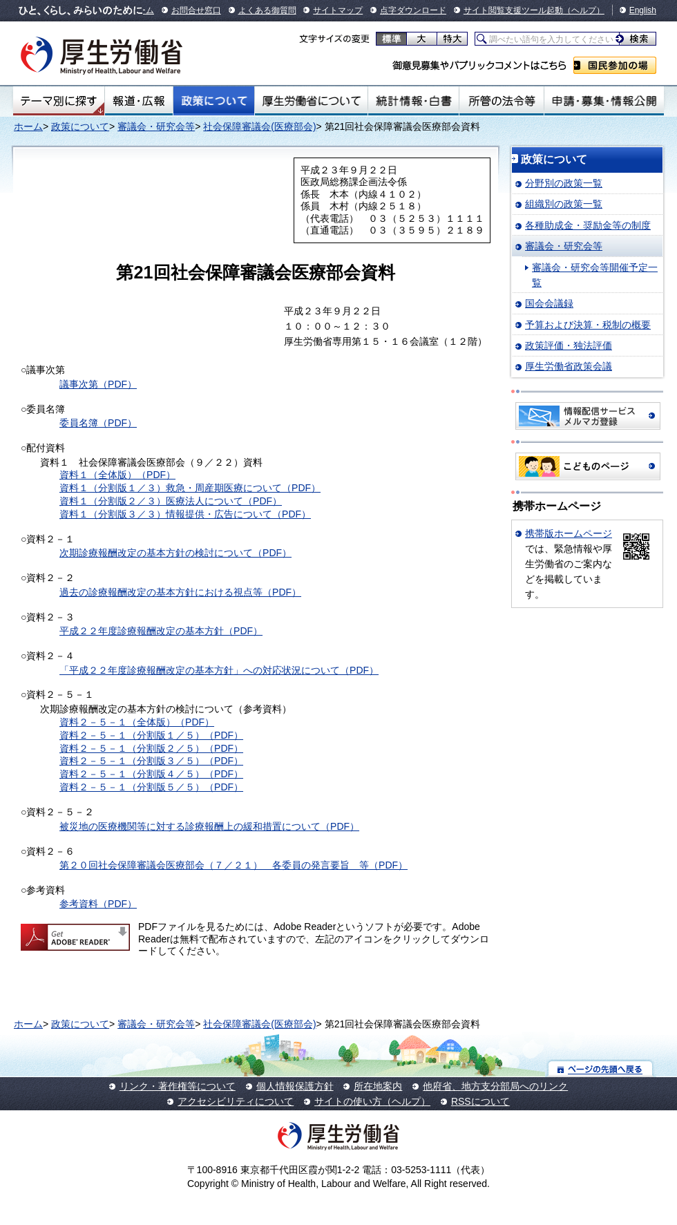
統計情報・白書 (413, 100)
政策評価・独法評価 (568, 345)
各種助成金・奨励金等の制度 (588, 225)
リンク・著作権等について (178, 1086)
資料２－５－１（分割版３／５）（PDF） (151, 760)
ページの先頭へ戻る (600, 1068)
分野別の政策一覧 (563, 183)
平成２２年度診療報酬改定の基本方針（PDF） (161, 630)
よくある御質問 (267, 10)
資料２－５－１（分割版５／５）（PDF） (151, 786)
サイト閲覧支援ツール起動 (513, 10)
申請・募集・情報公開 (604, 100)
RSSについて (480, 1101)
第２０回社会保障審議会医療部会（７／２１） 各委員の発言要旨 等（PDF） (233, 865)
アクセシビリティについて (236, 1101)
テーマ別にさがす (59, 101)
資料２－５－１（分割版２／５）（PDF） (151, 748)
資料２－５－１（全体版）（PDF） (136, 722)
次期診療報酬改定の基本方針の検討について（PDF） (175, 552)
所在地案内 (378, 1086)
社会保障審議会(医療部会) (259, 126)
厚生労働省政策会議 (568, 366)
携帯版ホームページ (568, 533)
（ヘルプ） (583, 10)
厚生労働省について (311, 100)
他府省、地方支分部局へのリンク (495, 1086)
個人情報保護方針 (295, 1086)
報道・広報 (139, 100)
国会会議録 (549, 303)
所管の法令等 (501, 100)
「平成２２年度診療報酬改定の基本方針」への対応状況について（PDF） (219, 670)
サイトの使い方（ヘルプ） (372, 1101)
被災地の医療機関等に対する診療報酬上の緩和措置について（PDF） (209, 826)
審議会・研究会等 (156, 126)
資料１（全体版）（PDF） (117, 474)
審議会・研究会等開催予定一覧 (595, 275)
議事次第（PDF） (98, 384)
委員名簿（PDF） (98, 422)
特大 (452, 38)
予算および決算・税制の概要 (588, 324)
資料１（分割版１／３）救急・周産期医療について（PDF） (190, 487)
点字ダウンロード (413, 10)
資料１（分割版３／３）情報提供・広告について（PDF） (185, 514)
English (642, 10)
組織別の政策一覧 (563, 203)
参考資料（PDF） (98, 903)
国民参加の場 (614, 65)
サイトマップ (338, 10)
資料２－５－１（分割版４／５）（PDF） (151, 773)
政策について (213, 100)
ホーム (28, 126)
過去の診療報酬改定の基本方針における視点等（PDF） (180, 592)
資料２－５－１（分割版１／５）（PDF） (151, 735)
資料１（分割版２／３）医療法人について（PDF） (170, 500)
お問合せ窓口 (196, 10)
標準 (391, 38)
